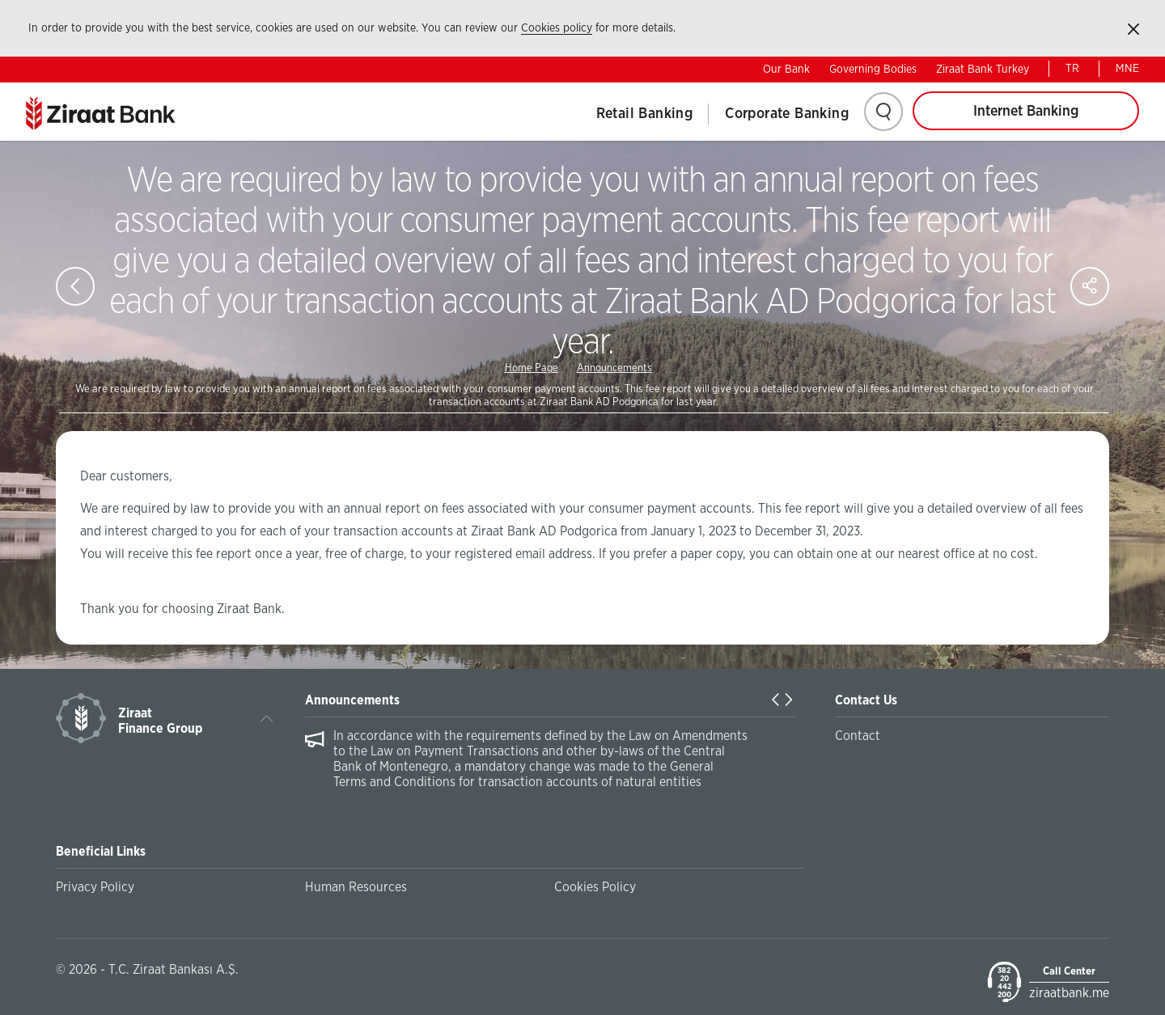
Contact (857, 736)
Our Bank (786, 69)
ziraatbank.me (1069, 993)
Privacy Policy (95, 887)
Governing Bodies (873, 69)
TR (1072, 68)
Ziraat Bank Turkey (982, 69)
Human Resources (356, 887)
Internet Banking (1025, 111)
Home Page (531, 368)
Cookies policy (556, 28)
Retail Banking (644, 114)
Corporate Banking (787, 114)
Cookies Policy (595, 887)
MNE (1127, 68)
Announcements (614, 368)
